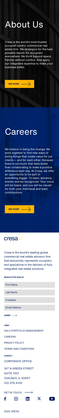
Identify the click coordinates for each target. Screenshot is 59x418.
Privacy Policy (14, 343)
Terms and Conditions (19, 349)
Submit (7, 315)
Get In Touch (18, 392)
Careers (10, 337)
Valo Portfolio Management (24, 330)
